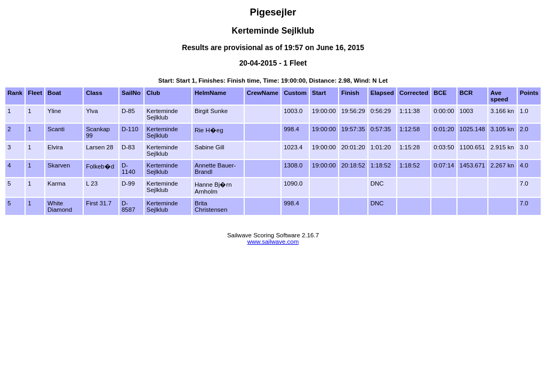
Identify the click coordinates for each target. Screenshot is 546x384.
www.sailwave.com (273, 241)
